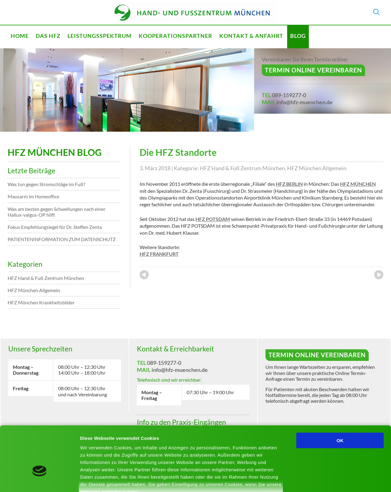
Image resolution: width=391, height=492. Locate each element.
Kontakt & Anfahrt (251, 36)
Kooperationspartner (175, 36)
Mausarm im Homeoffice (33, 196)
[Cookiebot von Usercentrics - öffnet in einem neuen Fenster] (39, 480)
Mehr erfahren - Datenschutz (113, 456)
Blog (298, 36)
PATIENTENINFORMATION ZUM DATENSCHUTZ (62, 239)
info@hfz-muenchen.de (304, 102)
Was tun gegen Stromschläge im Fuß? (46, 184)
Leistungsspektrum (100, 36)
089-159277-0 (289, 95)
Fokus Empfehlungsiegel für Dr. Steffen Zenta (55, 227)
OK (340, 397)
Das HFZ (48, 36)
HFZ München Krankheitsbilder (41, 302)
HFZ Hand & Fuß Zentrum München (242, 168)
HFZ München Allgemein (316, 168)
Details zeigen (324, 480)
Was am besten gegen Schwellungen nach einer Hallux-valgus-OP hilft (56, 212)
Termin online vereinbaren (313, 70)
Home (20, 36)
